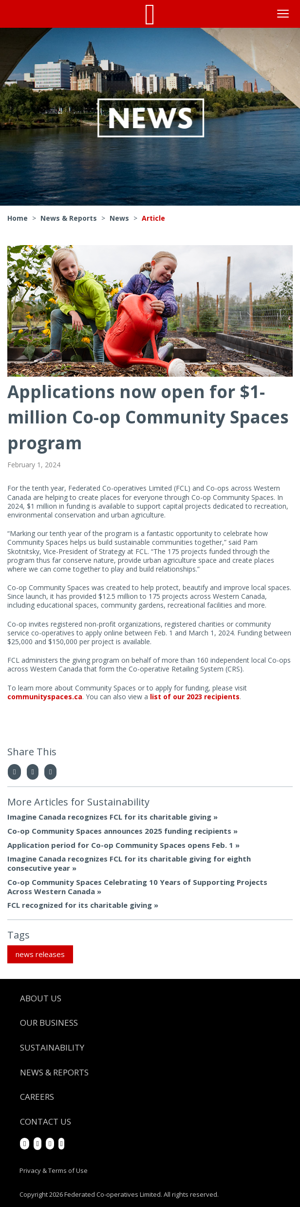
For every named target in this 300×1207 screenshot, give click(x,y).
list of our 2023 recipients (195, 696)
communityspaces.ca (44, 696)
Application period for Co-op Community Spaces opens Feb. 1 (120, 845)
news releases (40, 954)
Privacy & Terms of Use (53, 1170)
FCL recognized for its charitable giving (79, 905)
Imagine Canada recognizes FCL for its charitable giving (109, 817)
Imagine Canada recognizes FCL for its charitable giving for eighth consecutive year (129, 863)
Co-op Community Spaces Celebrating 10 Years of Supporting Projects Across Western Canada (137, 886)
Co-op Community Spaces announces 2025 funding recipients (119, 831)
